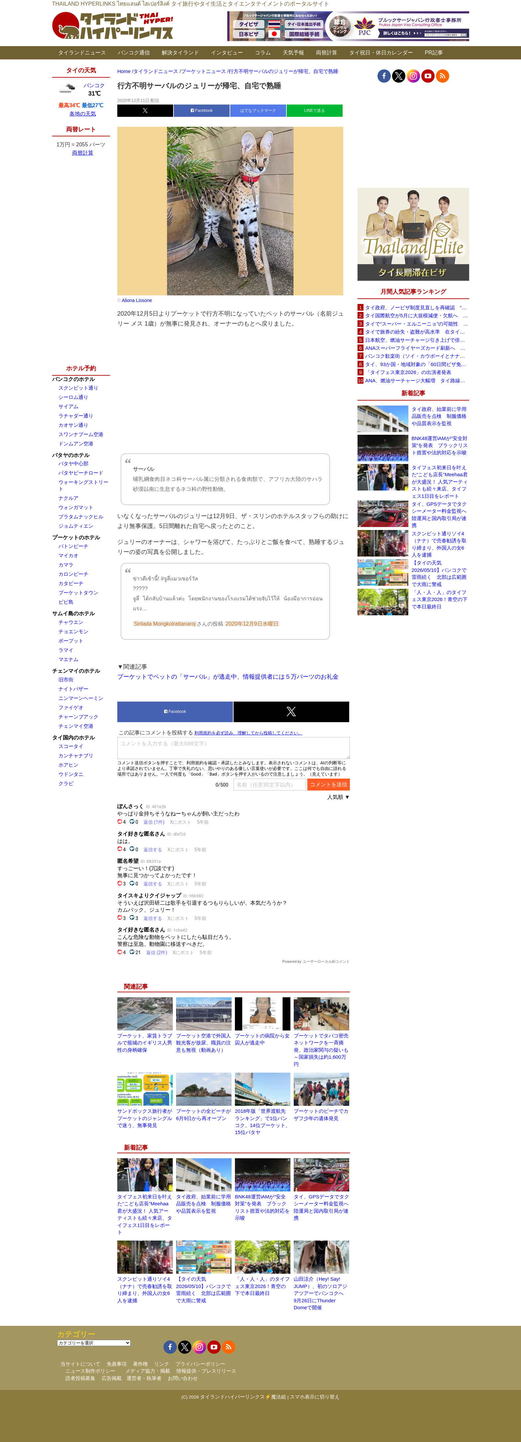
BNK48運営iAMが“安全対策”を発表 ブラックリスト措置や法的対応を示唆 (440, 445)
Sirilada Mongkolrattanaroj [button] (165, 624)
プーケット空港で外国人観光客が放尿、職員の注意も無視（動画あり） (203, 1043)
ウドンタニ (70, 774)
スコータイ (70, 746)
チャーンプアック (78, 717)
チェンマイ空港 (75, 726)
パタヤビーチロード (80, 473)
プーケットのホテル (76, 537)
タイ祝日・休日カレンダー (381, 52)
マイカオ (68, 555)
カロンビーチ (73, 574)
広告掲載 (112, 1378)
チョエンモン (73, 631)
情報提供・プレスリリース (206, 1371)
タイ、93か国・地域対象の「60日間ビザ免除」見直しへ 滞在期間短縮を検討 (417, 364)
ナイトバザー (73, 689)
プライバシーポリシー (200, 1364)
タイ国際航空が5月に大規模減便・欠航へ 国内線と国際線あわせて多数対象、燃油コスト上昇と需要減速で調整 (417, 315)
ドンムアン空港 (75, 443)
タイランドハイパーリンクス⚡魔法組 (243, 1397)
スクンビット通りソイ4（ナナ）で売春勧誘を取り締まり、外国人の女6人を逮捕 (439, 544)
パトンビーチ (73, 546)
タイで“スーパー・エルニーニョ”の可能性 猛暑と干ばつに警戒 (417, 324)
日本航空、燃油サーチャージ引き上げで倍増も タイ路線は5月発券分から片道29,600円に (417, 340)
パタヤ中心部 (73, 463)
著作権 (140, 1364)
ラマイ (65, 650)
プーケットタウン (78, 592)
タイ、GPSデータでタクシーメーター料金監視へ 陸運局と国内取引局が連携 (440, 514)
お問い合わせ (183, 1378)
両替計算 (326, 52)
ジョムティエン (75, 526)
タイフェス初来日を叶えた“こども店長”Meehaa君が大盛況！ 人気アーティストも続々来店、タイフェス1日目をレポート (440, 482)
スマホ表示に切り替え (315, 1397)
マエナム (68, 659)
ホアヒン (68, 765)
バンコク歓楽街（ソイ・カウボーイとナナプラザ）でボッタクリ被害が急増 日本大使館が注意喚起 (417, 356)
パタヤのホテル (70, 455)
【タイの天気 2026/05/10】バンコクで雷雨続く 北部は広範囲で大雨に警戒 (439, 573)
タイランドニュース (82, 52)
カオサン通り (73, 425)
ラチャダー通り (75, 415)
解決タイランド (180, 52)
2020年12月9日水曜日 (252, 624)
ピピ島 (65, 602)
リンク (161, 1364)
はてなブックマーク (258, 110)
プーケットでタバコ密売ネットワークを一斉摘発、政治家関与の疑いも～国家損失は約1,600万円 (321, 1050)
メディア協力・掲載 (147, 1371)
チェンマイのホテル (76, 671)
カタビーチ (70, 583)
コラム (263, 52)
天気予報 (293, 52)
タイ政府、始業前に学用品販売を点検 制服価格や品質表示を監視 (203, 1204)
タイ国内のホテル (73, 737)
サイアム (68, 406)
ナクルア (68, 498)
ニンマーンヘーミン (80, 698)
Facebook (202, 110)
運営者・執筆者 (144, 1378)
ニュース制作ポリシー (90, 1371)
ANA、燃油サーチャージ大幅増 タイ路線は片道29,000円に (417, 380)
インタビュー (227, 52)
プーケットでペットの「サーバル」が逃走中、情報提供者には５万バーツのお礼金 (228, 676)
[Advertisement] (233, 390)
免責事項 (117, 1364)
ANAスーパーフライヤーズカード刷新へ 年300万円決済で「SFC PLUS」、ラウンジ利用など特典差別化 (417, 348)
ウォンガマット (75, 507)
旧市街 (65, 679)
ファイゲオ (70, 707)
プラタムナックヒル (80, 516)
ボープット (70, 641)
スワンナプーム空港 (80, 434)
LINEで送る (314, 110)
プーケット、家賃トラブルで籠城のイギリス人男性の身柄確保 (144, 1043)
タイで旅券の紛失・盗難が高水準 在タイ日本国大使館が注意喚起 (417, 332)
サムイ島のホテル (73, 613)
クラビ (65, 783)
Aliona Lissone (136, 300)
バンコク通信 (134, 52)
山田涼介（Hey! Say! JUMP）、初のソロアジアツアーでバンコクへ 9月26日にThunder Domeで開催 (321, 1293)
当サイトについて (80, 1364)
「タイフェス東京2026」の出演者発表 (408, 372)
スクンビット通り (78, 388)
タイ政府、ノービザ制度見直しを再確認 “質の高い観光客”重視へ (417, 307)
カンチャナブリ (75, 755)
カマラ (65, 565)
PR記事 (434, 52)
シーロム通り (73, 397)
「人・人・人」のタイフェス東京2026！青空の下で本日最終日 (262, 1286)
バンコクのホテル (73, 379)
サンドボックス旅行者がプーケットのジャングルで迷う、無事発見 (144, 1118)
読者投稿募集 (80, 1378)
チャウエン (70, 622)
